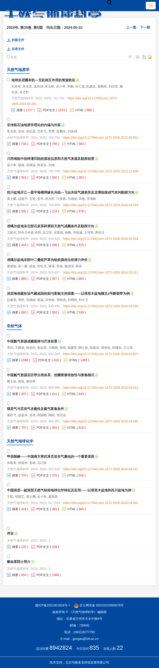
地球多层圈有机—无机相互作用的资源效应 (43, 80)
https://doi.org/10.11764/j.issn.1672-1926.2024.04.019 (100, 205)
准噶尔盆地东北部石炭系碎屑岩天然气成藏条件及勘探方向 (50, 226)
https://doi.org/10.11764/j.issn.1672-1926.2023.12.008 (100, 171)
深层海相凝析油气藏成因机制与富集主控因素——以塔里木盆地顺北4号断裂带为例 (68, 293)
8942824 (60, 647)
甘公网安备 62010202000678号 (99, 605)
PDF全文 (49, 110)
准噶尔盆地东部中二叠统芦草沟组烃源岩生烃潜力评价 (47, 260)
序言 (10, 533)
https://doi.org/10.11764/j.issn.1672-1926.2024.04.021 (100, 469)
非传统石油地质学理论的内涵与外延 (34, 125)
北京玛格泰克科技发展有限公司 (87, 662)
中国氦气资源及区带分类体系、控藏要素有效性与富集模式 (50, 375)
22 (120, 647)
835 (94, 647)
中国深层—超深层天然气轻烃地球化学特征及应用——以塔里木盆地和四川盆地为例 (69, 490)
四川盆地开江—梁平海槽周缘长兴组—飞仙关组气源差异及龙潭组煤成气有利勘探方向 (71, 192)
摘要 (20, 110)
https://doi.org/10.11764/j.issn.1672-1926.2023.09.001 (100, 137)
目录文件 (18, 49)
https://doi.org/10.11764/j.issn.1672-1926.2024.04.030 (100, 421)
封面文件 (18, 40)
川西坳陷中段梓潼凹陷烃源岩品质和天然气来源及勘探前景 (50, 159)
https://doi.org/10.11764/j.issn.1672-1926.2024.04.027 (100, 354)
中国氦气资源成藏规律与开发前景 (32, 341)
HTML (79, 110)
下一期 (145, 27)
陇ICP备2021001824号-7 (52, 605)
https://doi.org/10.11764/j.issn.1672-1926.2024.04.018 (100, 238)
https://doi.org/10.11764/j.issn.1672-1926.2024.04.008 (100, 306)
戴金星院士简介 (18, 562)
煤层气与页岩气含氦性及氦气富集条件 (35, 409)
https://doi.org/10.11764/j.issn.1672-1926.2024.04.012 (100, 387)
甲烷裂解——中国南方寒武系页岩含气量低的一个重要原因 (50, 456)
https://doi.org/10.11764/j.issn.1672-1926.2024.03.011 (100, 272)
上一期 (131, 27)
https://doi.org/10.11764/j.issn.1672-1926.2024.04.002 (100, 503)
